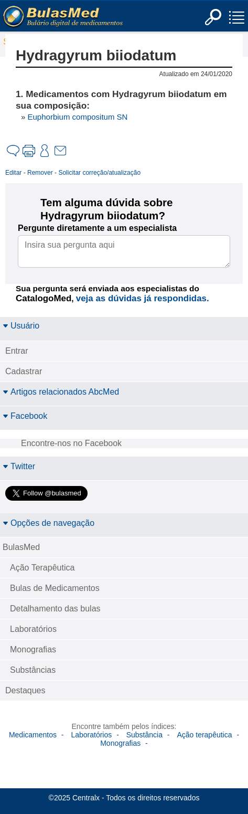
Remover (40, 172)
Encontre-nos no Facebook (71, 443)
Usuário (21, 325)
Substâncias (33, 669)
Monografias (33, 649)
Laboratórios (33, 629)
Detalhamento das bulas (55, 608)
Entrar (16, 350)
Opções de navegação (48, 523)
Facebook (25, 415)
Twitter (19, 466)
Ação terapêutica (204, 735)
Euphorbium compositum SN (78, 116)
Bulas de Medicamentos (55, 588)
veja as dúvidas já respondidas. (142, 298)
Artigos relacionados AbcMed (61, 391)
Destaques (25, 690)
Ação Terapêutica (42, 567)
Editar (13, 172)
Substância (144, 735)
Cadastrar (23, 371)
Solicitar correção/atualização (99, 172)
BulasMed (21, 547)
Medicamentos (33, 735)
